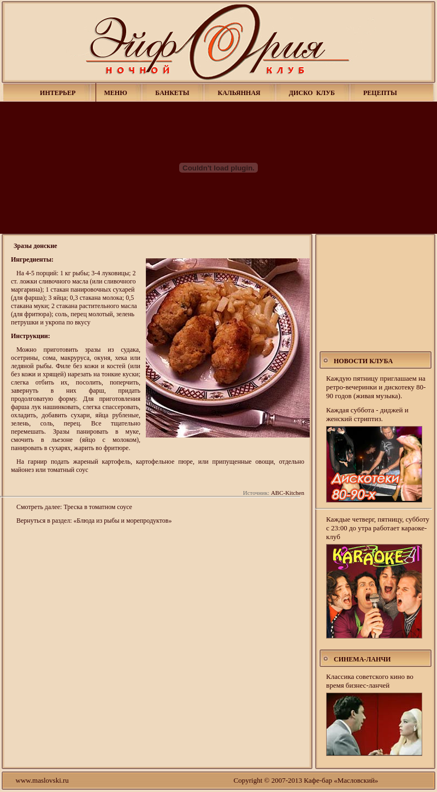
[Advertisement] (376, 293)
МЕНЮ (115, 93)
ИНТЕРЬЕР (57, 93)
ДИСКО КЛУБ (312, 93)
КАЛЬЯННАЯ (238, 93)
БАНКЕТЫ (172, 93)
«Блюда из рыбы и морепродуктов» (123, 520)
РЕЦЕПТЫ (380, 93)
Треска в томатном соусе (97, 507)
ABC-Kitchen (287, 492)
